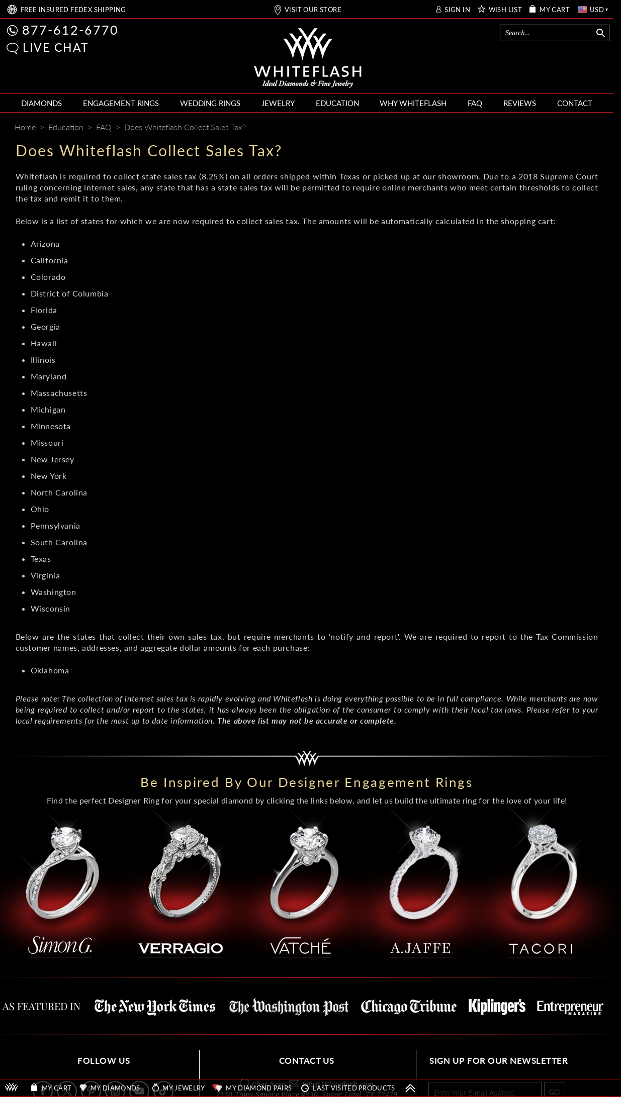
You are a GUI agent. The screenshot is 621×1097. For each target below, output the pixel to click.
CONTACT (574, 103)
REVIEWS (519, 103)
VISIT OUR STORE (313, 10)
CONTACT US (306, 1060)
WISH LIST (505, 10)
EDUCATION (337, 103)
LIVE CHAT (56, 47)
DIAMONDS (41, 103)
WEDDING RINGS (210, 103)
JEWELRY (278, 103)
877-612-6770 (70, 29)
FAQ (475, 103)
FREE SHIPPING (73, 10)
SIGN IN (457, 10)
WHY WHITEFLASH (413, 103)
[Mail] (592, 128)
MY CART (555, 10)
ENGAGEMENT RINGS (121, 103)
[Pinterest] (554, 128)
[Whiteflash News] (572, 128)
